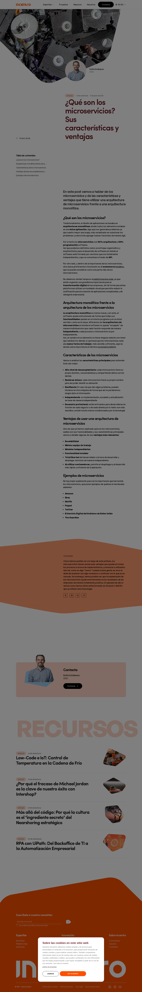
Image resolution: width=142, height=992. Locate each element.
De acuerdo (73, 974)
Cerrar (50, 974)
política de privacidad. (50, 967)
